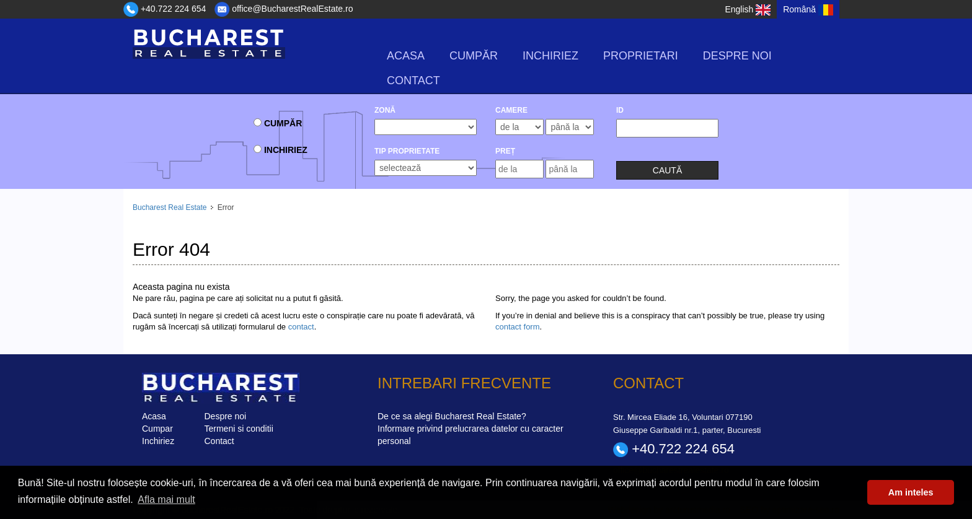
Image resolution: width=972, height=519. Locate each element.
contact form (517, 326)
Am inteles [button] (911, 492)
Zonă (384, 110)
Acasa (406, 56)
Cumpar (157, 429)
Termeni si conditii (239, 429)
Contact (413, 80)
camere (511, 110)
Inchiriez (550, 56)
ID (620, 110)
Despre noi (737, 56)
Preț (505, 151)
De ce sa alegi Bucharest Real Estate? (452, 416)
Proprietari (640, 56)
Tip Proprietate (407, 151)
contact (301, 326)
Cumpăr (473, 56)
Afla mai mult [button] (166, 499)
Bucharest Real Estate (169, 207)
